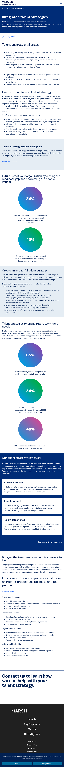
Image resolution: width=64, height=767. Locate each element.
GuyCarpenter (32, 724)
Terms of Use (32, 742)
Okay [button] (16, 764)
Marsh (32, 719)
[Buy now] (9, 162)
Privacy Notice (32, 745)
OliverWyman (32, 734)
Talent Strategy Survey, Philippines (22, 146)
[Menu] (61, 3)
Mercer (32, 729)
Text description (7, 591)
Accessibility (32, 748)
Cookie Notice (32, 752)
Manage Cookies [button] (47, 764)
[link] (3, 36)
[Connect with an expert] (50, 542)
